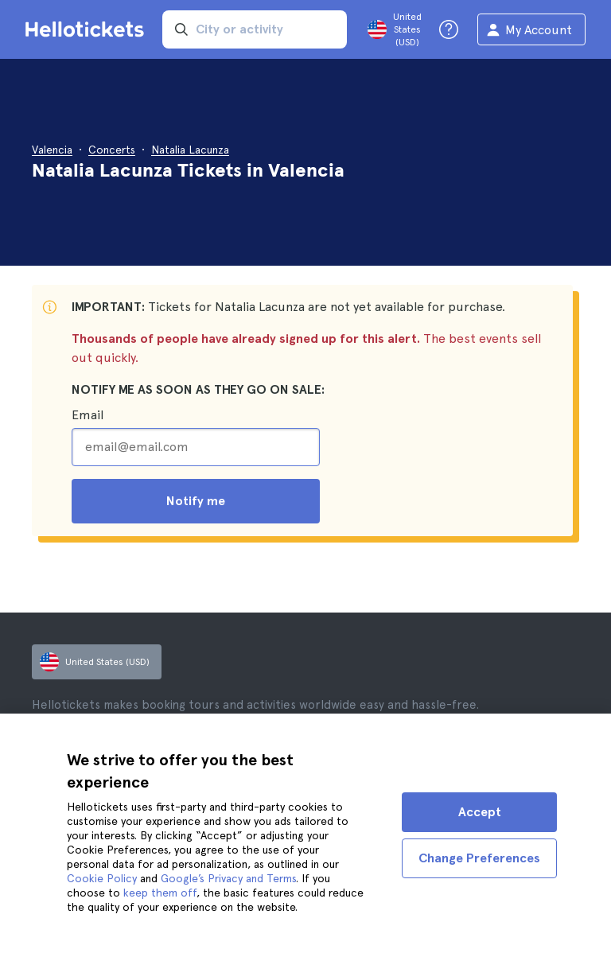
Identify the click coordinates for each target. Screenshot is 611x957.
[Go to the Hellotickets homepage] (87, 29)
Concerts (111, 149)
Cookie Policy (102, 878)
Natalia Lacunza (190, 149)
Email (87, 414)
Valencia (52, 149)
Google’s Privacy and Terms (228, 878)
